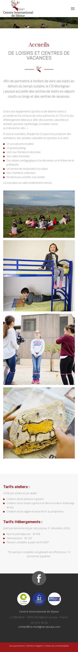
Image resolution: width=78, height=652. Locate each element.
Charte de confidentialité (57, 645)
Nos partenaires (17, 645)
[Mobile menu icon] (73, 9)
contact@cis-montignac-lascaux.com (39, 626)
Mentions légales (35, 645)
